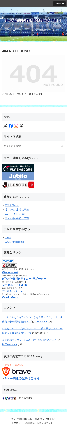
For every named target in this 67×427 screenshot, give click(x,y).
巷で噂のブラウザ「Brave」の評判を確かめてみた (29, 340)
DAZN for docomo (14, 242)
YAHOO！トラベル (15, 214)
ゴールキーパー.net (12, 291)
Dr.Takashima (9, 344)
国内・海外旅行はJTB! (17, 218)
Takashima (41, 321)
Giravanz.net (10, 272)
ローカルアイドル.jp (14, 284)
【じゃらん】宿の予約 (17, 209)
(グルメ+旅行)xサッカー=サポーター (24, 278)
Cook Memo (10, 297)
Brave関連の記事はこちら (22, 378)
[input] (33, 146)
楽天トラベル (12, 205)
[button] (62, 145)
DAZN (8, 237)
